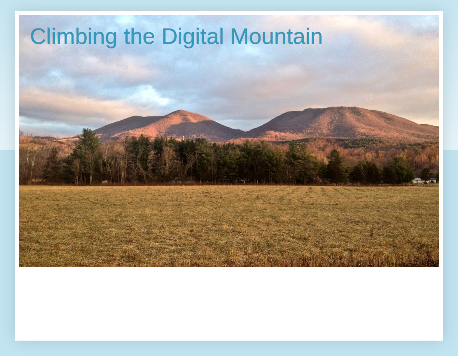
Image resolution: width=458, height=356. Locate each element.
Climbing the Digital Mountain (176, 36)
